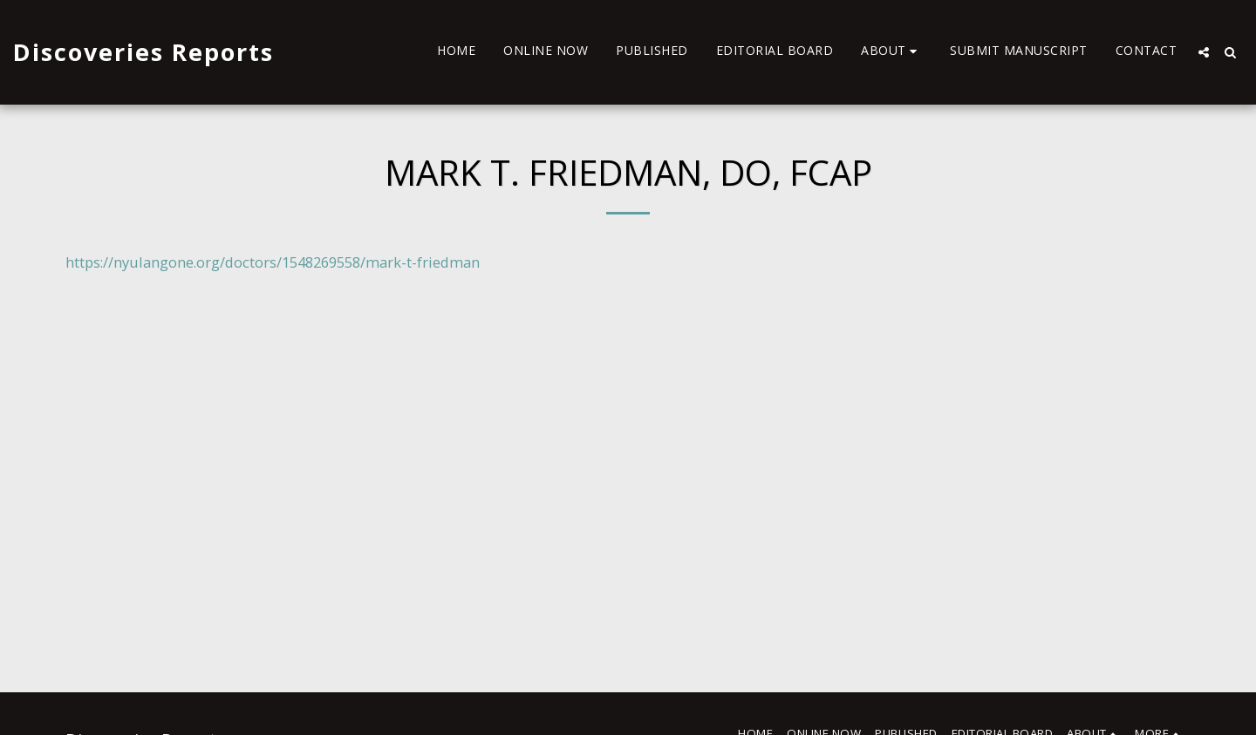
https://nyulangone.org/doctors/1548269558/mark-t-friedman (272, 262)
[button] (891, 52)
